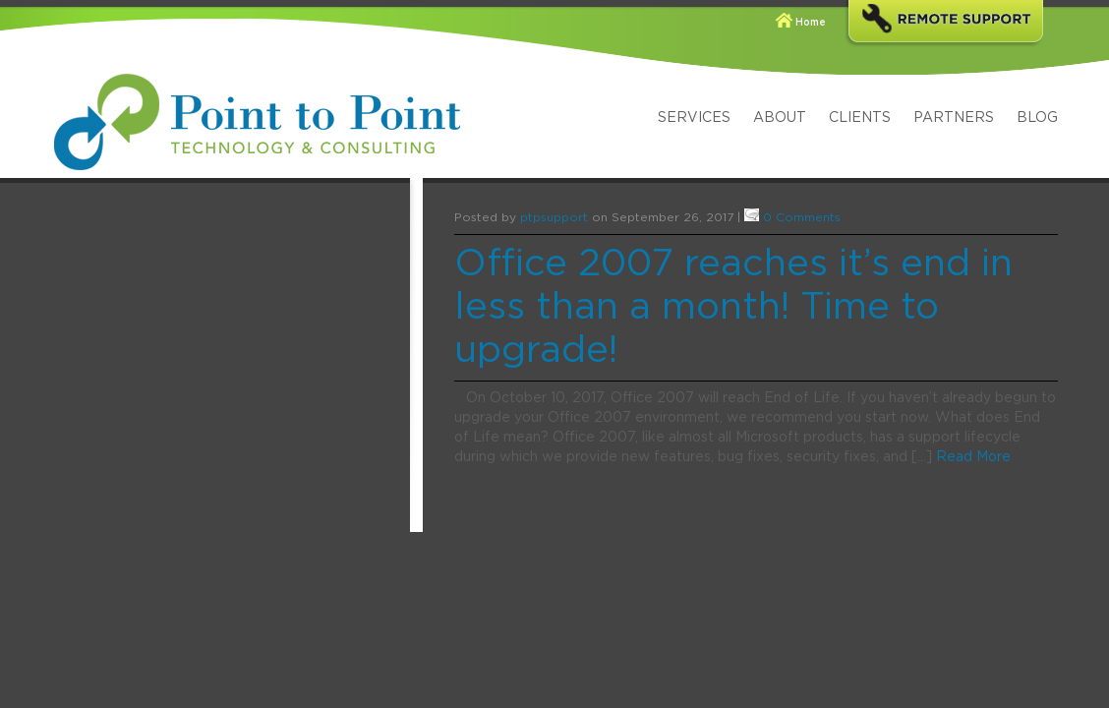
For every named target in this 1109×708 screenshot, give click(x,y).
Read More (973, 457)
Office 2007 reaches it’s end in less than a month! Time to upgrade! (733, 308)
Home (810, 23)
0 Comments (802, 217)
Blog (1037, 118)
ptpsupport (554, 217)
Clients (860, 118)
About (779, 118)
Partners (953, 118)
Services (694, 118)
